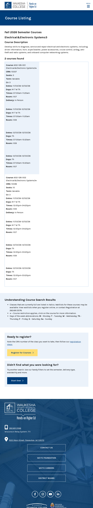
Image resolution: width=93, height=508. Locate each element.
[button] (88, 5)
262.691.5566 (15, 428)
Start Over (16, 380)
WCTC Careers (46, 468)
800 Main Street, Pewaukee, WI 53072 (26, 440)
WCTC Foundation (46, 458)
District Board (46, 478)
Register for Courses (21, 352)
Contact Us (46, 447)
